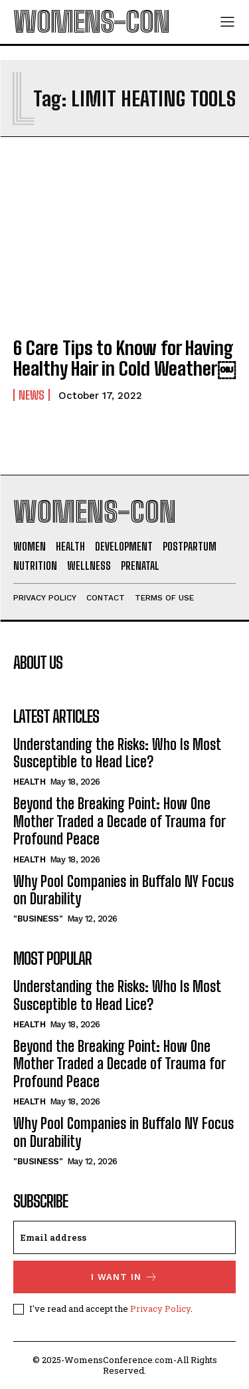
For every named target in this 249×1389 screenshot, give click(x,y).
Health (29, 782)
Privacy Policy (160, 1309)
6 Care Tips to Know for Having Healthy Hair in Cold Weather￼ (124, 358)
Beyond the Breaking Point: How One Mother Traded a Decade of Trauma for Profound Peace (119, 821)
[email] (124, 1237)
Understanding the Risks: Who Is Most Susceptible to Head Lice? (116, 753)
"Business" (37, 919)
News (31, 395)
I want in (124, 1277)
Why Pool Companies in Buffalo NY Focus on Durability (123, 890)
